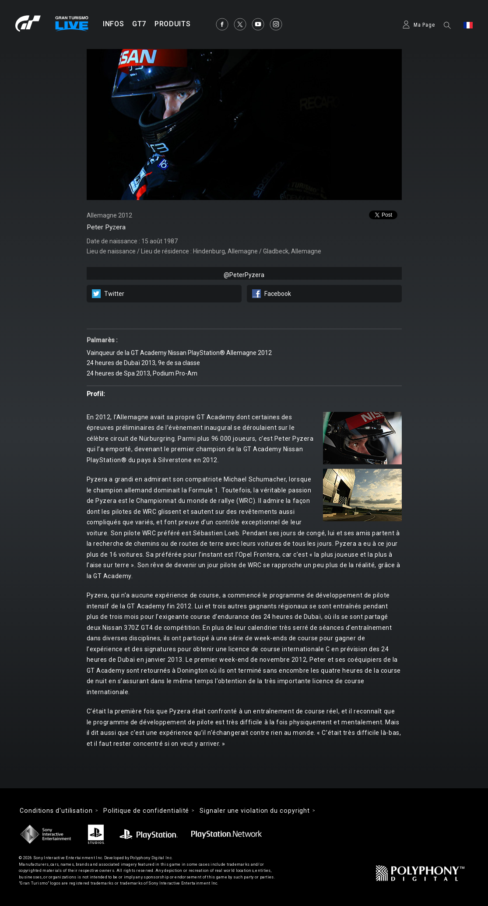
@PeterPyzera (244, 274)
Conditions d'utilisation (56, 811)
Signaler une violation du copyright (255, 811)
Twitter (114, 293)
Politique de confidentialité (146, 811)
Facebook (277, 293)
